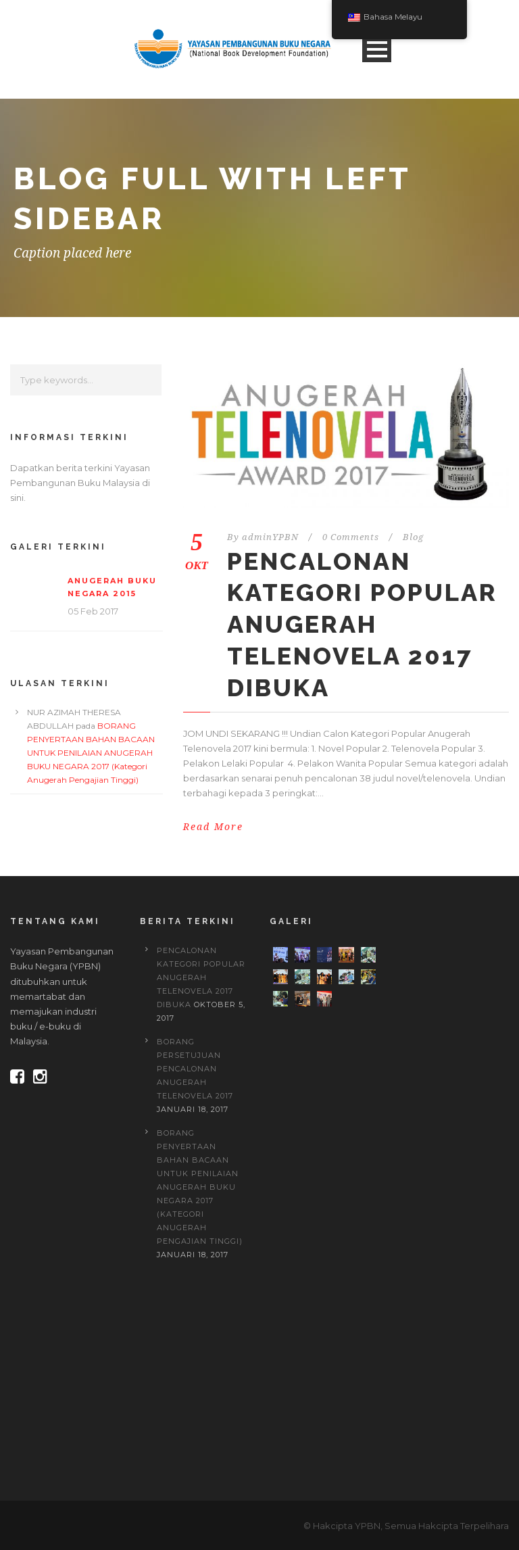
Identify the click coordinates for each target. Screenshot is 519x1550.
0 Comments (350, 537)
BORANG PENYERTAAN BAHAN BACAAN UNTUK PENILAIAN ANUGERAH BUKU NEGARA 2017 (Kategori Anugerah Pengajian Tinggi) (91, 753)
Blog (413, 537)
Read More (213, 826)
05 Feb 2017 (93, 611)
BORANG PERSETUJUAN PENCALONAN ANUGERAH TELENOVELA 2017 (195, 1068)
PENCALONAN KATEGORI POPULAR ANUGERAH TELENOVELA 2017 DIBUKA (362, 624)
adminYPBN (270, 537)
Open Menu (376, 49)
